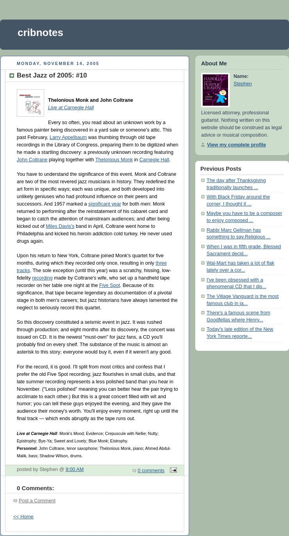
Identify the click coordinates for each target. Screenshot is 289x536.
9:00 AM (75, 469)
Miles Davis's (60, 226)
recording (42, 278)
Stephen (243, 84)
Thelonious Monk (114, 159)
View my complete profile (236, 145)
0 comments (151, 470)
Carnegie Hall (154, 159)
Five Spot (109, 285)
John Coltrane (32, 159)
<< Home (23, 517)
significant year (104, 204)
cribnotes (40, 32)
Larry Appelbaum (68, 137)
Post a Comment (37, 501)
